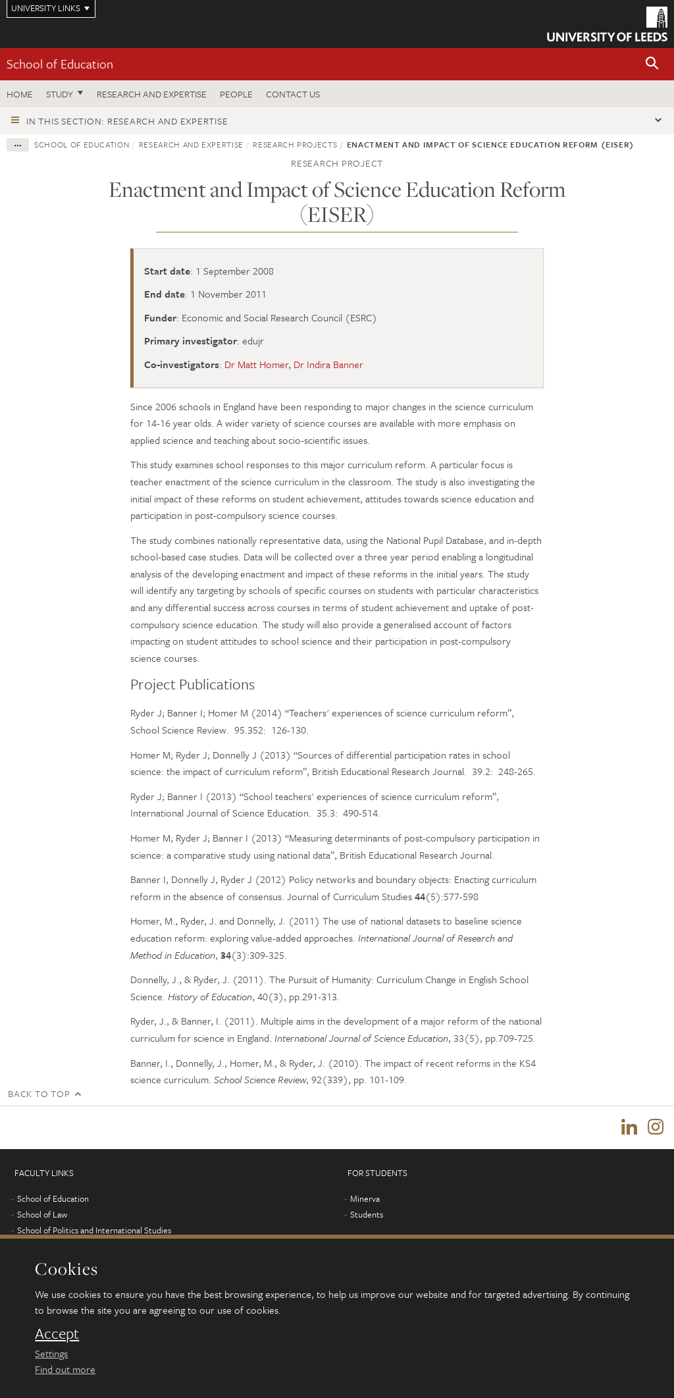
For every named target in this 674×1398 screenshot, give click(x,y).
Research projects (295, 144)
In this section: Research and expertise (127, 121)
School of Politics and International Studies (94, 1230)
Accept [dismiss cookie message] (57, 1333)
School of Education (60, 63)
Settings (51, 1353)
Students (366, 1215)
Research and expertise (152, 94)
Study (59, 94)
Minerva (365, 1199)
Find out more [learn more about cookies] (65, 1369)
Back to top (39, 1093)
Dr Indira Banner (328, 364)
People (236, 94)
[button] (652, 64)
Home (20, 94)
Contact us (293, 94)
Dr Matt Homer (256, 364)
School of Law (42, 1215)
